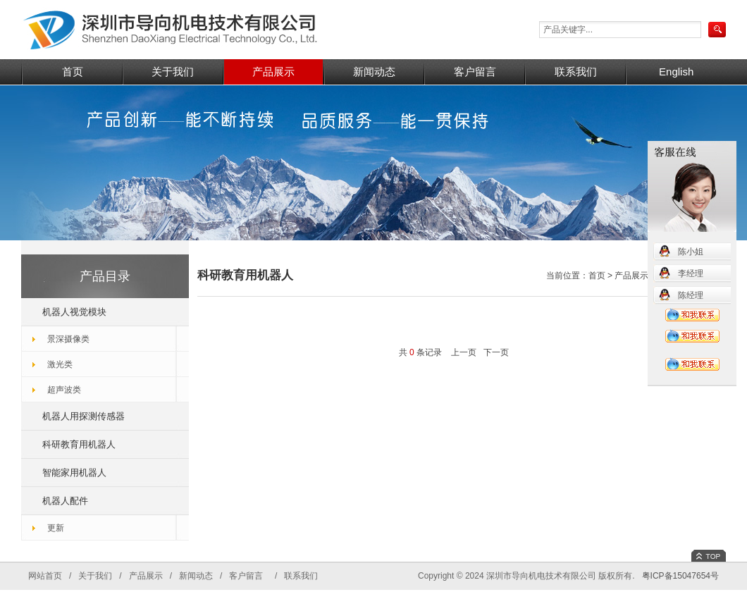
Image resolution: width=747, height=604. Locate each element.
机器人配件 (65, 500)
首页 (72, 72)
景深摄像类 (68, 339)
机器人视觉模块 (74, 312)
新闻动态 (374, 72)
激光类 (60, 364)
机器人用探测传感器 (83, 416)
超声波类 (64, 390)
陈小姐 (690, 252)
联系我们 (576, 72)
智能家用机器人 (74, 472)
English (676, 72)
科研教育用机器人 (79, 444)
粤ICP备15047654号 (680, 576)
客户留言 (475, 72)
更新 (55, 528)
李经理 (690, 273)
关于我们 (173, 72)
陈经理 (690, 295)
